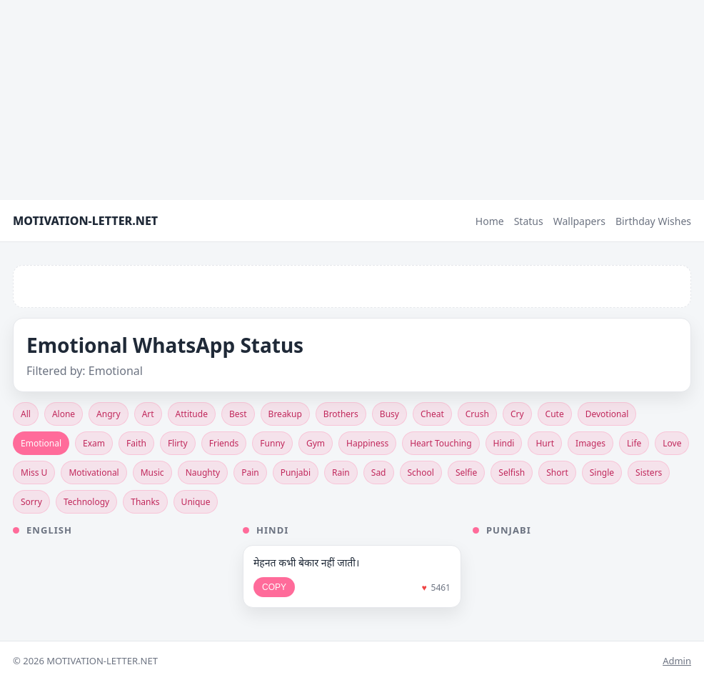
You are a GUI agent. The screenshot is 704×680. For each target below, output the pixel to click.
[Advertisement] (352, 100)
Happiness (367, 443)
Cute (554, 414)
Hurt (544, 443)
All (26, 414)
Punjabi (296, 472)
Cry (517, 414)
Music (152, 472)
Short (557, 472)
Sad (378, 472)
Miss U (34, 472)
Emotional (41, 443)
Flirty (178, 443)
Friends (224, 443)
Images (590, 443)
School (421, 472)
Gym (315, 443)
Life (634, 443)
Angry (108, 414)
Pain (250, 472)
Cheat (432, 414)
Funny (272, 443)
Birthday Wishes (653, 221)
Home (490, 221)
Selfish (511, 472)
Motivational (94, 472)
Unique (196, 502)
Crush (477, 414)
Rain (341, 472)
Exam (94, 443)
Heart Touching (440, 443)
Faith (136, 443)
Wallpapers (579, 221)
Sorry (31, 502)
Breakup (285, 414)
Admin (677, 660)
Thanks (145, 502)
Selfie (466, 472)
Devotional (607, 414)
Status (528, 221)
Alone (63, 414)
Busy (389, 414)
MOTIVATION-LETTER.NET (85, 221)
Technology (86, 502)
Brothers (340, 414)
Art (148, 414)
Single (602, 472)
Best (238, 414)
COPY (274, 587)
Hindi (504, 443)
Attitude (192, 414)
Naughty (203, 472)
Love (672, 443)
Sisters (648, 472)
